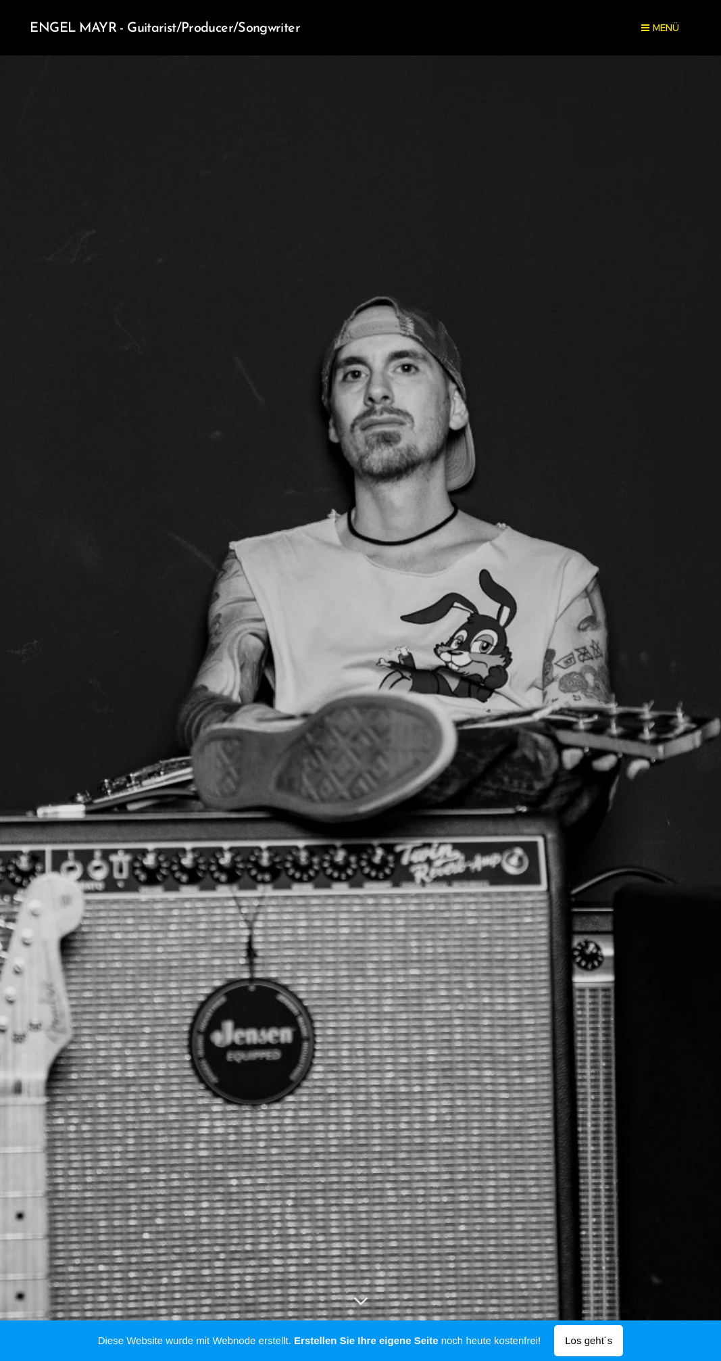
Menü (660, 28)
